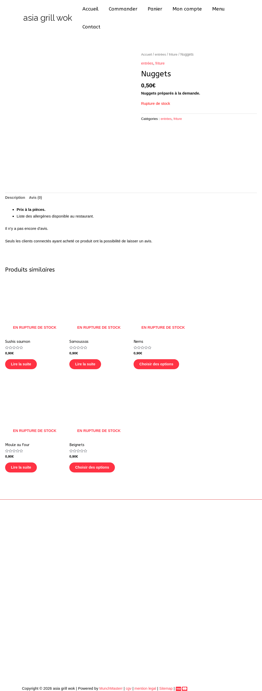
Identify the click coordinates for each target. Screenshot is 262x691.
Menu (218, 11)
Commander (124, 11)
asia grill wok (47, 11)
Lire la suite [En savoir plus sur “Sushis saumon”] (26, 353)
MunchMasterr (108, 682)
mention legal (143, 682)
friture (174, 41)
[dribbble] (185, 683)
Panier (155, 11)
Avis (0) (37, 184)
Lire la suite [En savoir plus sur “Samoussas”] (90, 353)
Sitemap (166, 682)
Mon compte (187, 11)
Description (15, 184)
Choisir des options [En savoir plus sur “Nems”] (162, 353)
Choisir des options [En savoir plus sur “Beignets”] (97, 460)
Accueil (92, 11)
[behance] (178, 683)
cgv (126, 682)
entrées (161, 41)
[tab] (15, 184)
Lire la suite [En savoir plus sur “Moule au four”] (26, 460)
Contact (243, 11)
